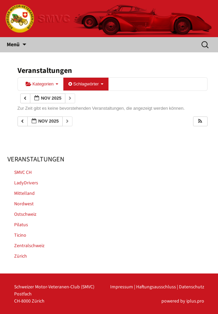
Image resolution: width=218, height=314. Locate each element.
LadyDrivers (26, 183)
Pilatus (21, 224)
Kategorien (42, 83)
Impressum (121, 287)
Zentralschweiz (29, 245)
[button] (200, 121)
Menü (13, 44)
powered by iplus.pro (182, 301)
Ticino (20, 235)
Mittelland (24, 193)
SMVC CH (23, 172)
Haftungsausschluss (156, 287)
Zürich (20, 256)
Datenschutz (191, 287)
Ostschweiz (25, 214)
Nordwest (24, 204)
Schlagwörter (85, 83)
